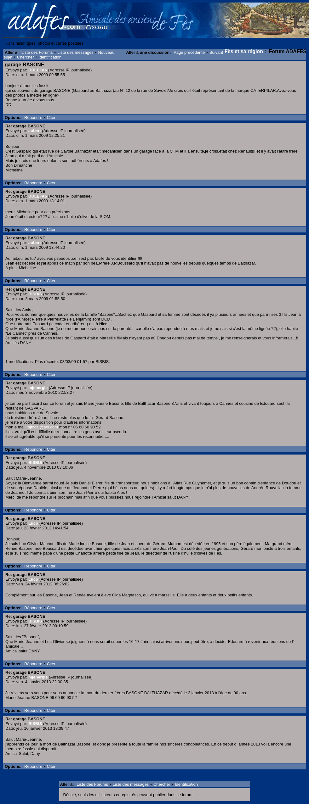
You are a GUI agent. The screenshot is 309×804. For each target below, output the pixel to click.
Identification (49, 57)
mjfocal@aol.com (42, 427)
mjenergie (38, 387)
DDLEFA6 (37, 70)
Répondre (33, 117)
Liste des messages (75, 52)
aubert (34, 130)
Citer (51, 117)
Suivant (216, 52)
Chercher (25, 57)
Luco (33, 523)
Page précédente (189, 52)
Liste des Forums (37, 52)
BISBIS (35, 294)
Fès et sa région (244, 51)
